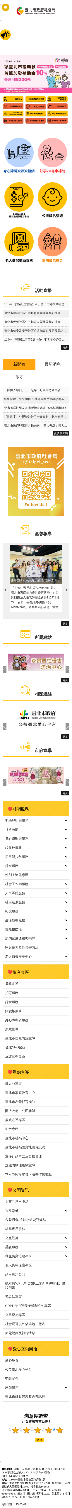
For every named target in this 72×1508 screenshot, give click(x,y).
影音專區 (11, 1129)
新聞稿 (19, 364)
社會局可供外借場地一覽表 (25, 1324)
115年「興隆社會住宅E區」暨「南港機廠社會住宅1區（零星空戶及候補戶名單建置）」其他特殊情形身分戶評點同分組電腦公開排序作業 (36, 304)
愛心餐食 (11, 1360)
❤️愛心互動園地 (22, 1349)
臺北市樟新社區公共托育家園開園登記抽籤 (32, 313)
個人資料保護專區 (18, 1265)
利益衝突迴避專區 (18, 1256)
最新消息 (52, 364)
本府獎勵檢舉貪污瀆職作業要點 (28, 1174)
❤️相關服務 (18, 809)
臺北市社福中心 (16, 1138)
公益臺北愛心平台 (18, 1369)
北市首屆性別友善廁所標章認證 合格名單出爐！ (35, 407)
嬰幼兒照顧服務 (16, 820)
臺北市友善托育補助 (20, 1102)
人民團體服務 (15, 893)
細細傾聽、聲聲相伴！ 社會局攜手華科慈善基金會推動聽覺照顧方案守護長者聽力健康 (36, 399)
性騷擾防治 (13, 929)
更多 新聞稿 (61, 433)
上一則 (5, 590)
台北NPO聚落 (15, 1047)
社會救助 (11, 829)
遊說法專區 (13, 1297)
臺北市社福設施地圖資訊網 (25, 1147)
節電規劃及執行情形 (20, 1333)
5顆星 (59, 1430)
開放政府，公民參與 (20, 1111)
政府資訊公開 (15, 1274)
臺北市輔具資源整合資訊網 (25, 1397)
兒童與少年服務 (16, 857)
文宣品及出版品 (16, 1202)
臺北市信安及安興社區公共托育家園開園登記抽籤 (36, 330)
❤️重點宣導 (18, 1072)
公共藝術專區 (15, 1315)
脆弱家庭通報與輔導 (20, 938)
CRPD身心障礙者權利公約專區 (28, 1306)
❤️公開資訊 (18, 1190)
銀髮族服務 (13, 848)
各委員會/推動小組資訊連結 (25, 1220)
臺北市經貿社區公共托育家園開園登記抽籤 (32, 321)
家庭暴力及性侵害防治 (21, 947)
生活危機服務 (15, 920)
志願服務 (11, 1387)
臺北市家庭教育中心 (20, 1093)
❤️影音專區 (18, 972)
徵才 (19, 376)
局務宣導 (11, 984)
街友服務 (11, 911)
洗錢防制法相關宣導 (20, 1165)
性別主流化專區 (16, 875)
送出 (31, 1439)
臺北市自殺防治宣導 (20, 1038)
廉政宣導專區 (15, 1120)
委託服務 (11, 1247)
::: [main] (1, 19)
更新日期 (6, 1504)
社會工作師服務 (16, 884)
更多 (65, 347)
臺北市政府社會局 (36, 10)
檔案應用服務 (15, 1229)
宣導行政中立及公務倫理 (23, 1156)
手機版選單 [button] (5, 7)
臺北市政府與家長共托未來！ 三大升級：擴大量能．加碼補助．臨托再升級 (36, 425)
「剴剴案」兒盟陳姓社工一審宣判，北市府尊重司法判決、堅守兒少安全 (36, 416)
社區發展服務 (15, 902)
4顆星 (48, 1430)
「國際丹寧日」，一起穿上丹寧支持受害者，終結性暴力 (36, 390)
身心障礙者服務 (16, 839)
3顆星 (37, 1430)
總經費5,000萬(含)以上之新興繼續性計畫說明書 (35, 1285)
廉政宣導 (11, 1029)
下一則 (66, 590)
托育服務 (11, 993)
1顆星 (15, 1430)
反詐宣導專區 (15, 1056)
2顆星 (26, 1430)
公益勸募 (11, 1238)
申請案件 (11, 1378)
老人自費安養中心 (18, 956)
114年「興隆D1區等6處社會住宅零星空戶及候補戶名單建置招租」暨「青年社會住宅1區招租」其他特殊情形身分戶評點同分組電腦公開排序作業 (36, 339)
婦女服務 (11, 866)
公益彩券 (11, 1211)
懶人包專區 (13, 1084)
